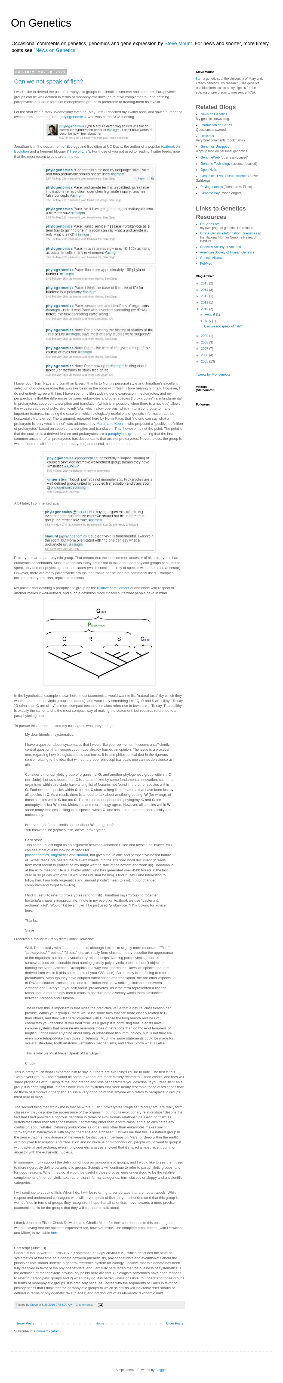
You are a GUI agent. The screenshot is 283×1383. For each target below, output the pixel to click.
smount (82, 855)
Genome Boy (210, 193)
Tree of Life (78, 151)
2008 (205, 342)
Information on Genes (216, 125)
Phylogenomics (212, 187)
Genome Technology (215, 164)
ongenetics (59, 855)
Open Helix (209, 170)
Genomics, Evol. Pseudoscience (224, 176)
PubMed (206, 263)
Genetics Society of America (220, 247)
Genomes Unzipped (215, 146)
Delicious (207, 136)
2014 (205, 290)
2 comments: (85, 1304)
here (54, 1233)
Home (100, 1323)
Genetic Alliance (211, 258)
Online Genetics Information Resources (228, 233)
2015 (205, 283)
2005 (205, 361)
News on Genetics (55, 50)
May (208, 321)
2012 (205, 296)
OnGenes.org (210, 224)
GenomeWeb (210, 157)
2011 (205, 302)
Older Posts (174, 1323)
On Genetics (41, 23)
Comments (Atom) (47, 1331)
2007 (205, 349)
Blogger (161, 1370)
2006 (205, 355)
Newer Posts (25, 1323)
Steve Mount (178, 43)
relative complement (113, 588)
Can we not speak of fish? (48, 81)
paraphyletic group (123, 434)
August (210, 314)
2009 (205, 336)
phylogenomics (73, 117)
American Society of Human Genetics (227, 252)
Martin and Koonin (110, 424)
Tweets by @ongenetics (213, 374)
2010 (205, 309)
